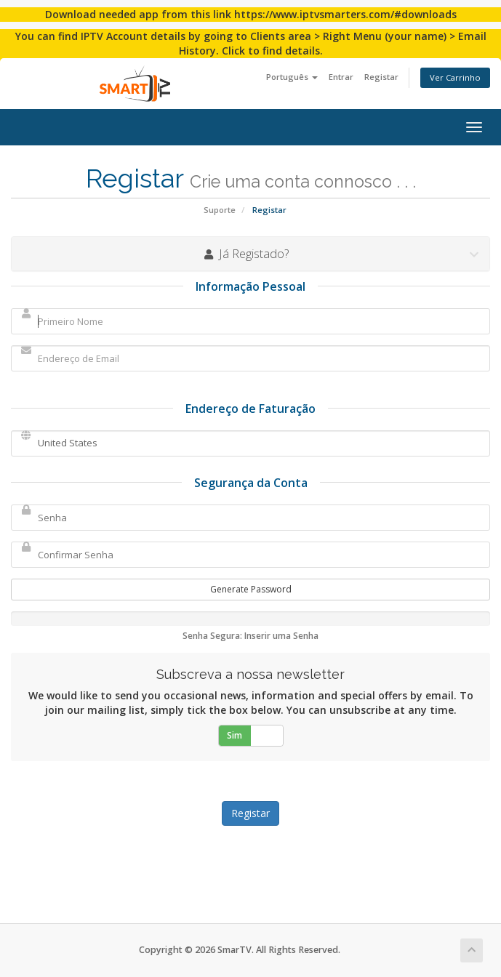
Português (292, 76)
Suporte (220, 209)
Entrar (341, 76)
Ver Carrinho (455, 77)
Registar (381, 76)
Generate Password (251, 589)
